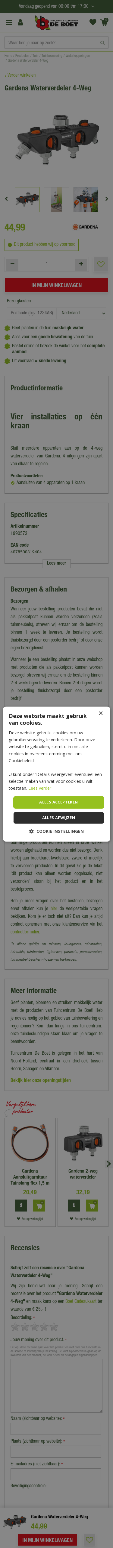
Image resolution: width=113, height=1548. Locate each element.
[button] (56, 831)
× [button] (100, 713)
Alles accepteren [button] (58, 802)
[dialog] (56, 774)
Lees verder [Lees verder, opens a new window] (39, 788)
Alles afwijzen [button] (58, 817)
